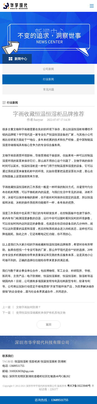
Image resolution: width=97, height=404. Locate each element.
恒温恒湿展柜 (49, 361)
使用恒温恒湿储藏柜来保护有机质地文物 (33, 313)
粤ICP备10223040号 (79, 385)
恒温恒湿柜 (21, 361)
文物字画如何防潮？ (21, 307)
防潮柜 (62, 361)
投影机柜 (34, 361)
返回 (48, 324)
